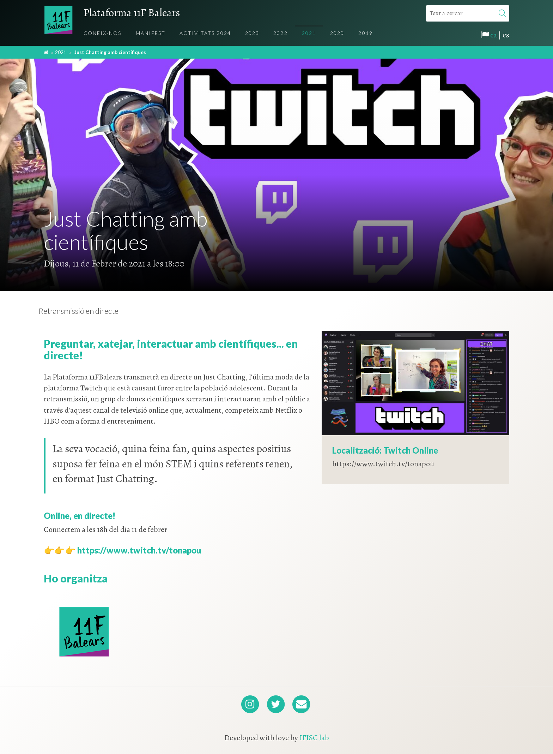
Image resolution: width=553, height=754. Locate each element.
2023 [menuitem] (252, 33)
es (506, 35)
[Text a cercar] (467, 13)
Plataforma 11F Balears (132, 13)
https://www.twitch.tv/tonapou (139, 550)
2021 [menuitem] (309, 33)
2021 (60, 52)
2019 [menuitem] (365, 33)
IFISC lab (314, 737)
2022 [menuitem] (280, 33)
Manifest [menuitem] (151, 33)
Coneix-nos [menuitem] (103, 33)
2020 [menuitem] (337, 33)
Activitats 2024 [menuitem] (205, 33)
